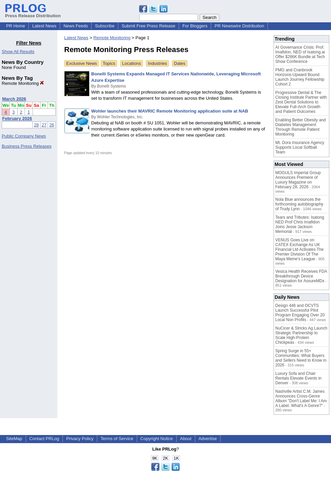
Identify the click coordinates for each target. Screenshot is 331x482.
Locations (131, 63)
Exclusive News (81, 63)
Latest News (44, 25)
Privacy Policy (80, 438)
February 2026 (17, 118)
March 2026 (14, 98)
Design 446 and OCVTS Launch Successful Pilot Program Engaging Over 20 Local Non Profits (300, 312)
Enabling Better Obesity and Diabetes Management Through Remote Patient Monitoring (300, 127)
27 (44, 124)
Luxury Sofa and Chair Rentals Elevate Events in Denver (298, 378)
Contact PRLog (44, 438)
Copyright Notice (157, 438)
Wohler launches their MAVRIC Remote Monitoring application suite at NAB (169, 111)
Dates (179, 63)
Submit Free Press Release (148, 25)
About (186, 438)
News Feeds (75, 25)
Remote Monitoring (23, 83)
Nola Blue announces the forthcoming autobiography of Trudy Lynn (299, 204)
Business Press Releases (26, 146)
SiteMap (14, 438)
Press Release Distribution (33, 13)
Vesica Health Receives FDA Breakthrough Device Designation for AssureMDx (301, 276)
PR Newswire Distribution (239, 25)
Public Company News (24, 136)
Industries (157, 63)
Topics (109, 63)
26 (51, 124)
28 (36, 124)
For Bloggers (194, 25)
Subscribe (104, 25)
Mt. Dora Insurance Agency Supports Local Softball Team (299, 147)
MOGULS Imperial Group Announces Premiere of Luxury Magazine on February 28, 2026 (298, 179)
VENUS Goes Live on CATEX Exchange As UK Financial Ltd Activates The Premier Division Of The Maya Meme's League (299, 249)
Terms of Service (117, 438)
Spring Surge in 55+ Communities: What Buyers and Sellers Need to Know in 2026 (300, 357)
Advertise (208, 438)
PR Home (15, 25)
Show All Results (18, 51)
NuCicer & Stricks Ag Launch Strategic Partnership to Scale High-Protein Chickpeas (301, 335)
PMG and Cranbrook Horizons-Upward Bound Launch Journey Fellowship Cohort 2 (299, 77)
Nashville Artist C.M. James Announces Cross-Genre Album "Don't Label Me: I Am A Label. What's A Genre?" (301, 398)
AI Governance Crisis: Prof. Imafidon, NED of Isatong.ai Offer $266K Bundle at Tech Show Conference (300, 54)
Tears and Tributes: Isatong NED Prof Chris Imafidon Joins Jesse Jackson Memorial (299, 224)
